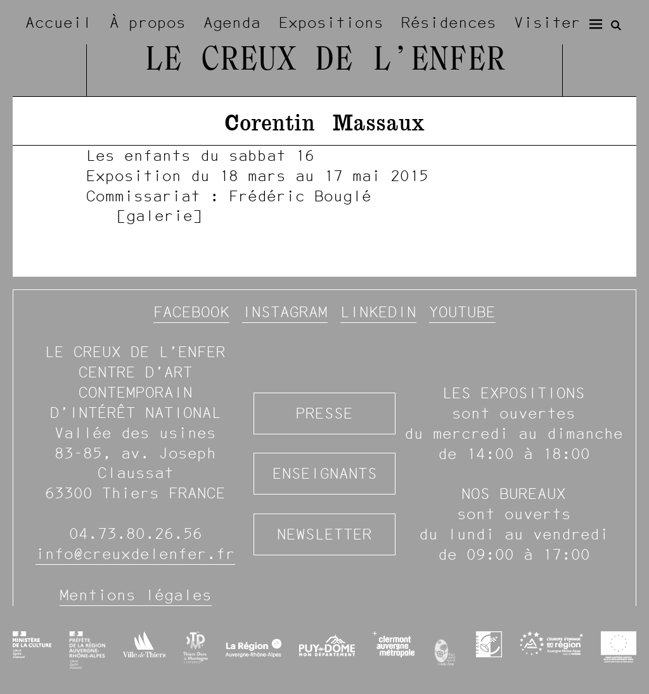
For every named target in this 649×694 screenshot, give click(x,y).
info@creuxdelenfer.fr (135, 554)
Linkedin (378, 312)
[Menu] (596, 24)
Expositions (331, 22)
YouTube (462, 312)
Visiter (547, 22)
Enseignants (325, 473)
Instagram (285, 312)
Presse (324, 413)
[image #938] (324, 185)
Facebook (191, 312)
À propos (148, 22)
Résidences (448, 22)
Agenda (231, 22)
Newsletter (324, 534)
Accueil (58, 22)
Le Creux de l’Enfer (324, 61)
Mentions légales (136, 595)
